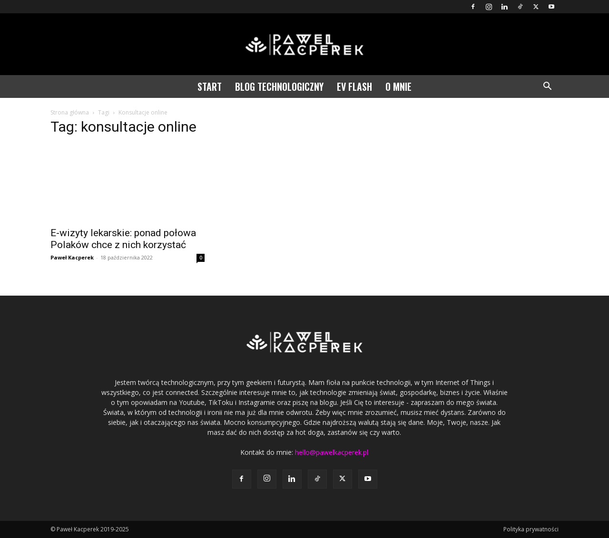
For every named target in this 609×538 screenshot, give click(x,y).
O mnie (398, 86)
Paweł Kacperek (72, 257)
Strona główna (69, 112)
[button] (547, 87)
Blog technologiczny (279, 86)
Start (209, 86)
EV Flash (354, 86)
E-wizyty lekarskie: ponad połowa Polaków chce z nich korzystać (123, 238)
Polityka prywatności (531, 529)
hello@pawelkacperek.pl (331, 452)
